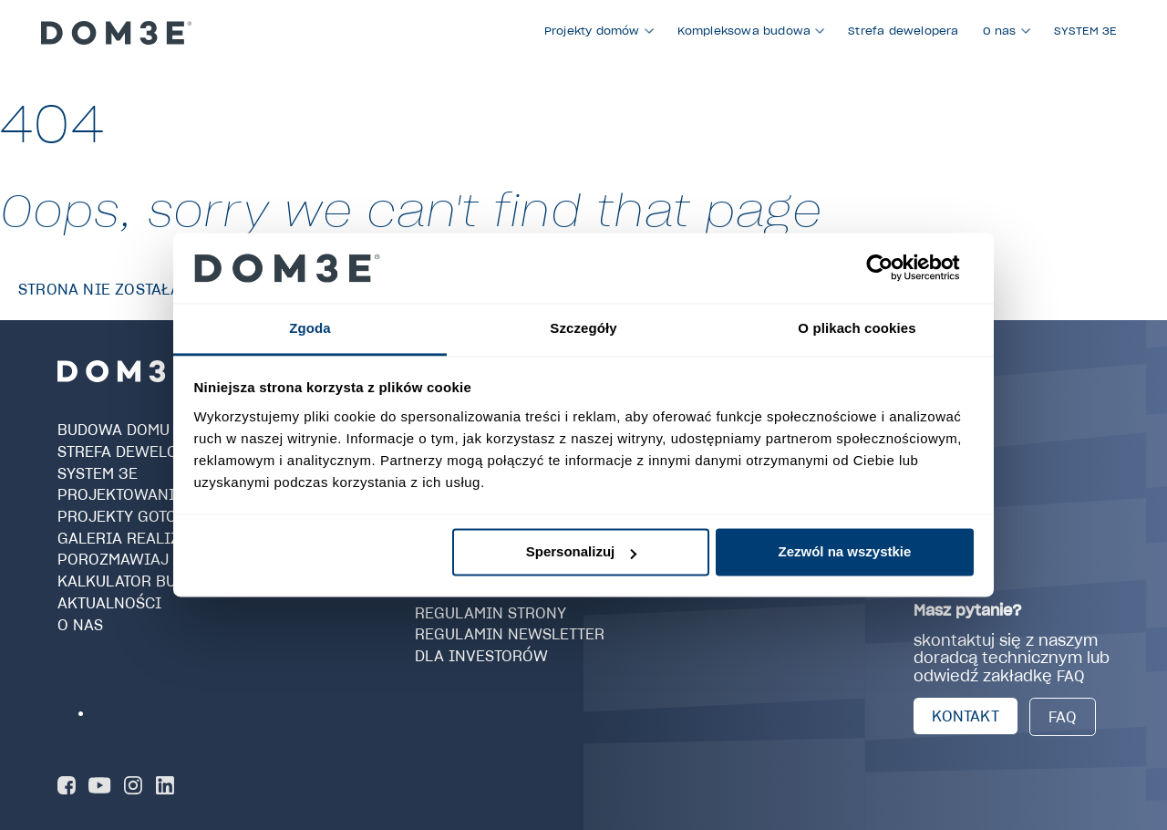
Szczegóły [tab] (583, 328)
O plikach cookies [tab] (856, 328)
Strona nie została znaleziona (150, 289)
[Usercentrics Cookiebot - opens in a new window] (894, 268)
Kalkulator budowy (139, 581)
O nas (80, 624)
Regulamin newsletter (509, 634)
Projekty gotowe (129, 516)
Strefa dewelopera (137, 451)
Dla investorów (481, 656)
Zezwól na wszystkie (844, 552)
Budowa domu (113, 429)
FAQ (1062, 717)
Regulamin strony (490, 612)
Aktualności (109, 603)
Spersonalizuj (581, 552)
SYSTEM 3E (97, 472)
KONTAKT (965, 716)
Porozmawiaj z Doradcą (157, 559)
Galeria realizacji (135, 538)
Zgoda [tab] (310, 328)
